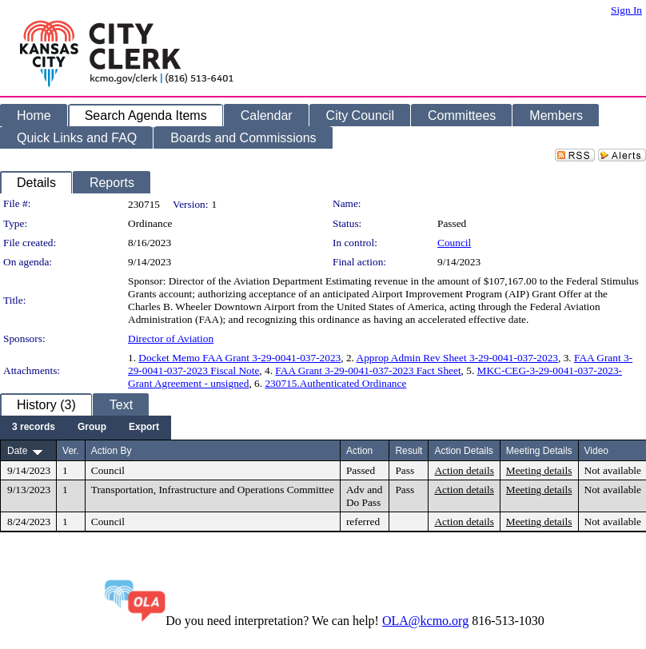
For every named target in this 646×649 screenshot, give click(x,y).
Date (17, 450)
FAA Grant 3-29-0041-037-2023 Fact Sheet (368, 370)
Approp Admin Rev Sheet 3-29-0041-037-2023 (457, 358)
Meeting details (539, 470)
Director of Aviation (170, 338)
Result (408, 450)
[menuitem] (33, 427)
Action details (463, 470)
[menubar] (85, 428)
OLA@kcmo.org (425, 620)
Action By (111, 450)
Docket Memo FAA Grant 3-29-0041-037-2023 (239, 358)
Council (454, 243)
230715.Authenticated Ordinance (335, 383)
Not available (612, 470)
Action (359, 450)
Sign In (626, 10)
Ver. (70, 450)
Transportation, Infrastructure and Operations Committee (212, 490)
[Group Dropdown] (92, 427)
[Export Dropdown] (144, 427)
